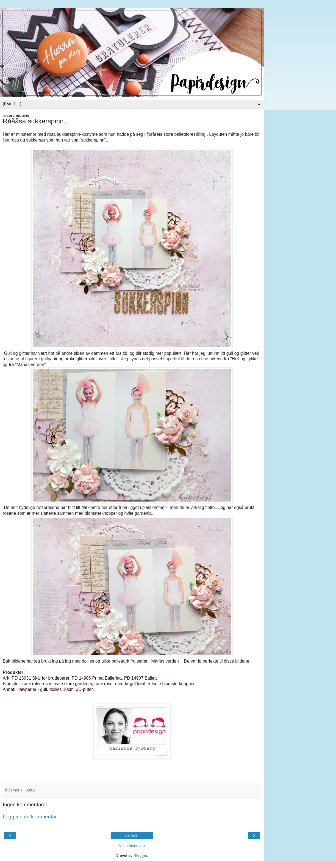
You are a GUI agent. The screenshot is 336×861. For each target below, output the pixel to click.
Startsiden (131, 835)
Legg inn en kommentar (30, 817)
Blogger (140, 855)
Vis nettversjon (132, 846)
